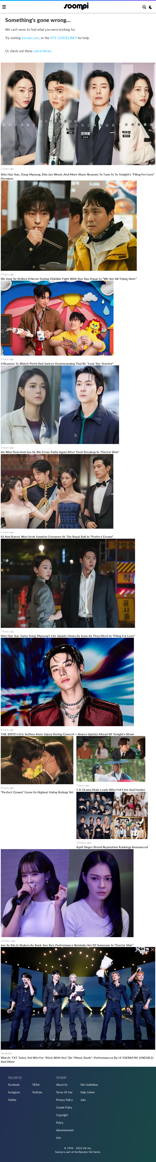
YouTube (37, 1092)
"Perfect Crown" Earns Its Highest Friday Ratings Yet (37, 792)
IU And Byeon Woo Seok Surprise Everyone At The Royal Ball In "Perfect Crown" (57, 536)
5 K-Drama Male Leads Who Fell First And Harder (110, 789)
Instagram (14, 1092)
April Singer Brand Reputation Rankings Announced (112, 847)
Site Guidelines (89, 1084)
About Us (62, 1084)
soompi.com (30, 38)
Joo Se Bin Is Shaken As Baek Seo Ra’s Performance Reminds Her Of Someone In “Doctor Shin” (67, 945)
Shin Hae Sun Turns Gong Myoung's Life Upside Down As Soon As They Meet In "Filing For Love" (68, 636)
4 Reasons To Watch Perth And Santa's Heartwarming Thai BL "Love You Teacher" (57, 363)
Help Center (87, 1092)
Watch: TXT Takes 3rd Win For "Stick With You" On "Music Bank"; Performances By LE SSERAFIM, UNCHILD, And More (77, 1060)
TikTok (36, 1084)
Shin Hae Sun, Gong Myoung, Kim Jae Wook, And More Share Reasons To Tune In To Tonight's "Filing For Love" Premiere (77, 176)
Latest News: (42, 51)
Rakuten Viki (86, 1151)
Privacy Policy (64, 1099)
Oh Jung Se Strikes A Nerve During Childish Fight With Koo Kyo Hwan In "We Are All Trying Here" (69, 278)
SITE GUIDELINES (63, 38)
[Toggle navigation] (4, 7)
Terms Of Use (64, 1092)
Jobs (83, 1099)
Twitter (12, 1099)
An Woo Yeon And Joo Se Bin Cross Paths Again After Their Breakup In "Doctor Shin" (60, 452)
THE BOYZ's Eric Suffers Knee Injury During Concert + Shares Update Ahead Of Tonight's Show (67, 734)
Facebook (14, 1084)
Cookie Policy (64, 1107)
